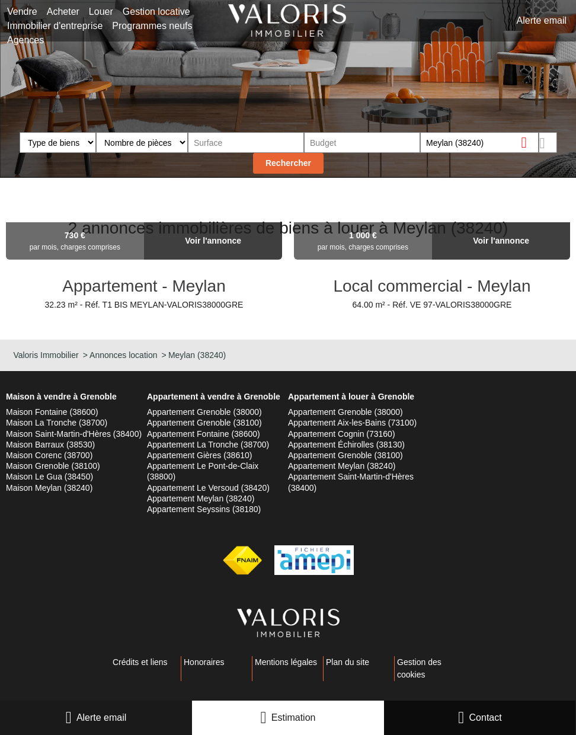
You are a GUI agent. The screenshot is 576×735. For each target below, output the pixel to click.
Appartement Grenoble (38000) (204, 412)
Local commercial (400, 286)
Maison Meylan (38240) (49, 488)
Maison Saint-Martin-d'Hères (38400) (74, 434)
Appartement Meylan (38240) (200, 498)
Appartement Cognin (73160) (341, 434)
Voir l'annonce (213, 240)
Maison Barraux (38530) (50, 444)
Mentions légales (286, 662)
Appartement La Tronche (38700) (208, 444)
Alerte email (101, 717)
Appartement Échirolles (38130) (346, 444)
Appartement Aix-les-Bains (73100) (352, 422)
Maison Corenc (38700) (49, 455)
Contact (485, 717)
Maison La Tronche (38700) (56, 422)
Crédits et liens (140, 662)
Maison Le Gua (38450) (49, 476)
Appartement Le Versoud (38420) (208, 488)
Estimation (293, 717)
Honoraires (204, 662)
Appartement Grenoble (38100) (204, 422)
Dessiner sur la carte (547, 142)
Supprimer (528, 142)
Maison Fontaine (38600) (52, 412)
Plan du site (347, 662)
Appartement (112, 286)
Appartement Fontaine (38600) (203, 434)
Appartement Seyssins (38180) (204, 509)
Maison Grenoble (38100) (53, 466)
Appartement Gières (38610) (199, 455)
